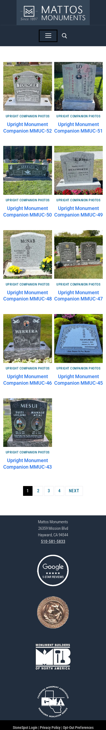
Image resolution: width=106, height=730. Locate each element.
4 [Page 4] (59, 490)
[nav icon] (48, 36)
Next (74, 490)
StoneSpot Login (25, 727)
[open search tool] (64, 36)
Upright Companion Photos (28, 116)
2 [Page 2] (38, 490)
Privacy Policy (50, 727)
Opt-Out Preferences (78, 727)
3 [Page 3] (49, 490)
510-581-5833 (53, 541)
